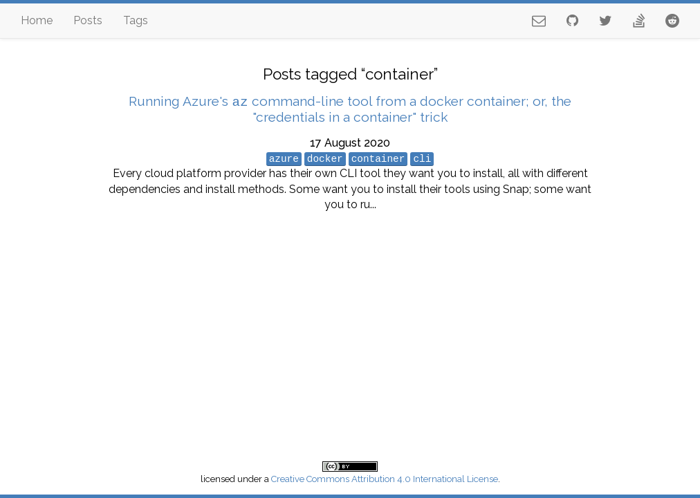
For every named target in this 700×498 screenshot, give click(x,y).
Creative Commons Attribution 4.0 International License (384, 479)
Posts (87, 20)
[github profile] (572, 20)
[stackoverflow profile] (639, 20)
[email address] (539, 20)
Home (37, 20)
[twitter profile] (606, 20)
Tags (135, 20)
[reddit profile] (672, 20)
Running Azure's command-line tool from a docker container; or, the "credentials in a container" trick (350, 108)
